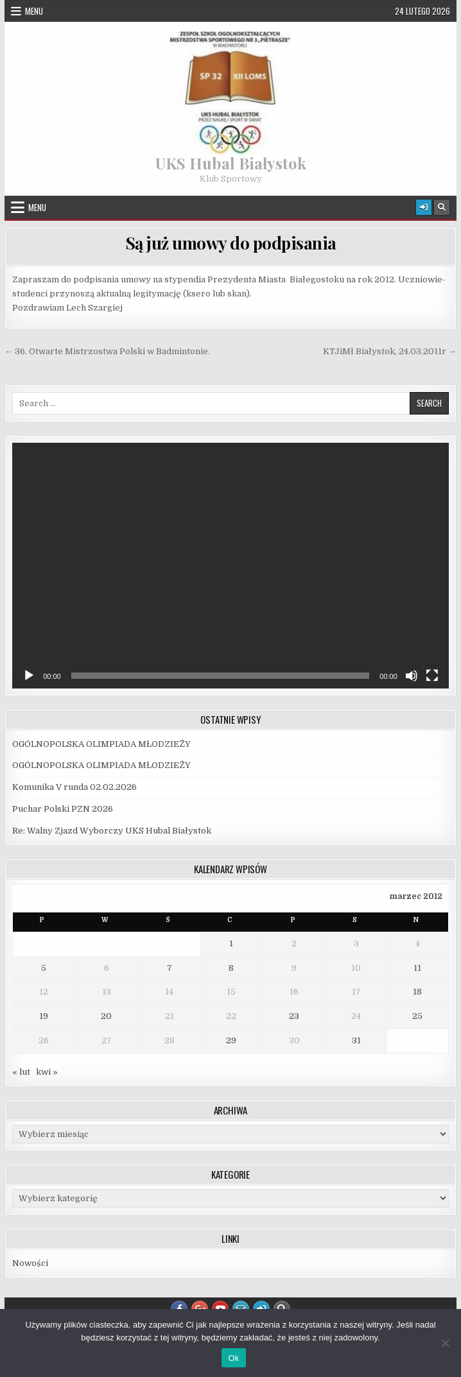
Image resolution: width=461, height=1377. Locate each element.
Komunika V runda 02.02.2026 (74, 787)
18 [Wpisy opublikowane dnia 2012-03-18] (417, 991)
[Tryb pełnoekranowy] (432, 675)
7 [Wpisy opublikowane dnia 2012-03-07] (169, 968)
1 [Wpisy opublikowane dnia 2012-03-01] (231, 943)
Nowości (30, 1263)
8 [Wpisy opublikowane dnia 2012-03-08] (231, 968)
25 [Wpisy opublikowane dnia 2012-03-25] (417, 1016)
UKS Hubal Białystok (230, 163)
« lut (21, 1072)
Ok (233, 1358)
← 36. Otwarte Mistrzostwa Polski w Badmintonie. (107, 351)
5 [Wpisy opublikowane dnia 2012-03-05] (43, 968)
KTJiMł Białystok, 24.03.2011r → (390, 351)
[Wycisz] (411, 675)
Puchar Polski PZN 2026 (62, 809)
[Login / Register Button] (423, 207)
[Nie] (445, 1343)
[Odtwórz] (28, 675)
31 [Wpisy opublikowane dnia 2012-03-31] (356, 1040)
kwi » (47, 1072)
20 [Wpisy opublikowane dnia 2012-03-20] (106, 1016)
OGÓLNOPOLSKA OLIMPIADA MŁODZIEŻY (101, 744)
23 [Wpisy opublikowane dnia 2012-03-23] (294, 1016)
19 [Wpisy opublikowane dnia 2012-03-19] (43, 1016)
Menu (34, 10)
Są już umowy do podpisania (230, 243)
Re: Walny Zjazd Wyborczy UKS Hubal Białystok (111, 830)
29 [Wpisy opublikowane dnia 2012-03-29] (231, 1040)
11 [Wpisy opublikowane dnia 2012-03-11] (417, 968)
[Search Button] (441, 207)
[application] (230, 565)
